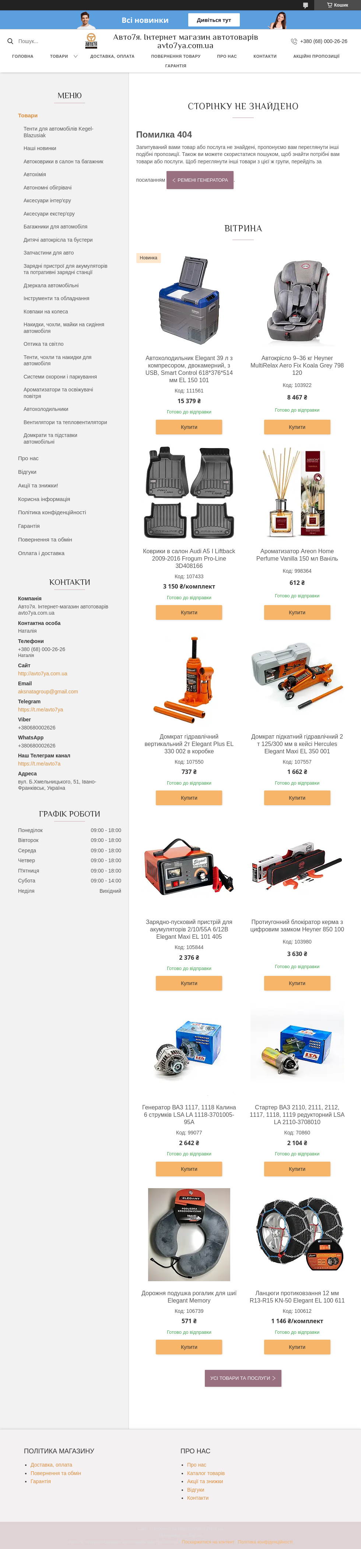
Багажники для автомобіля (55, 227)
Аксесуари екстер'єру (49, 214)
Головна (23, 56)
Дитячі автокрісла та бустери (58, 240)
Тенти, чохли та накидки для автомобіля (57, 360)
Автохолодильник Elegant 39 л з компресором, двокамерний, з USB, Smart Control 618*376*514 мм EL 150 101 (189, 369)
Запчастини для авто (49, 253)
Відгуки (27, 472)
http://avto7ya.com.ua (42, 673)
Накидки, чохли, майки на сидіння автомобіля (64, 327)
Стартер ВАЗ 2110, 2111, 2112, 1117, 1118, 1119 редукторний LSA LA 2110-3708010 (297, 1114)
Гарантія (175, 66)
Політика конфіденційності (52, 512)
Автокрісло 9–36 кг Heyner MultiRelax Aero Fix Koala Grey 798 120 (297, 365)
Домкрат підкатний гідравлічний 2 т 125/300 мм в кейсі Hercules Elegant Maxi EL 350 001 (297, 743)
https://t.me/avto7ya (40, 710)
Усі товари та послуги (240, 1378)
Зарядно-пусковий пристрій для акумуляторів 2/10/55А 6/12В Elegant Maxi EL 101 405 (189, 929)
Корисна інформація (44, 499)
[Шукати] (10, 41)
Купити (189, 427)
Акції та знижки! (38, 485)
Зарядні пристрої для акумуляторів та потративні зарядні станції (66, 269)
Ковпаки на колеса (46, 312)
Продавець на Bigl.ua (180, 1535)
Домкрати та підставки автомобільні (50, 438)
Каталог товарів (206, 1473)
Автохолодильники (46, 409)
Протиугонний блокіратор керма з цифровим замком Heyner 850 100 (297, 925)
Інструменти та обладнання (57, 298)
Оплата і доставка (41, 553)
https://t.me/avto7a (39, 764)
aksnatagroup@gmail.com (48, 691)
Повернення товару (175, 56)
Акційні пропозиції (316, 56)
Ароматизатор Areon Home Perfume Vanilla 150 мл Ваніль (297, 555)
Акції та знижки (205, 1481)
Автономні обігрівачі (47, 188)
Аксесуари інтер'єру (47, 200)
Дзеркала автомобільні (51, 285)
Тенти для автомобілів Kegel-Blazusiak (59, 132)
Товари (59, 56)
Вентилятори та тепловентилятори (65, 422)
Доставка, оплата (112, 56)
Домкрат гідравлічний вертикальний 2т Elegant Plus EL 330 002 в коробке (189, 743)
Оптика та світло (44, 344)
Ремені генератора (203, 180)
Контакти (265, 56)
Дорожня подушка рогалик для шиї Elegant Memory (188, 1297)
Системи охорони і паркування (60, 377)
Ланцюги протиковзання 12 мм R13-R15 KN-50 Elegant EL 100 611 (297, 1297)
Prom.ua (215, 1528)
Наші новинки (40, 148)
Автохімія (35, 174)
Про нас (227, 56)
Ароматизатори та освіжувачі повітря (58, 393)
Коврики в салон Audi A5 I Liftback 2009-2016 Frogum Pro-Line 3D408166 (189, 558)
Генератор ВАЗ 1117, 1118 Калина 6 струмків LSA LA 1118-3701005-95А (189, 1114)
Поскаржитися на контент (208, 1542)
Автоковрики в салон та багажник (63, 161)
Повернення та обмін (45, 539)
